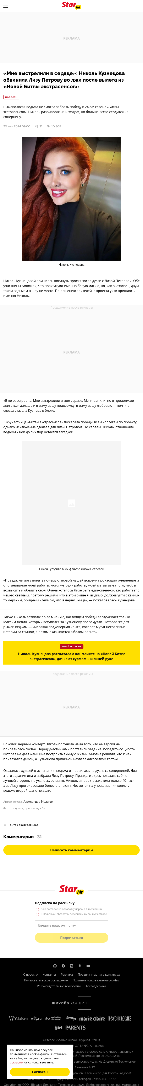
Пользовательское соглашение (46, 980)
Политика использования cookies (96, 980)
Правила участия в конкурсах (99, 974)
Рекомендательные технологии (59, 986)
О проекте (30, 974)
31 (38, 126)
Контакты (49, 974)
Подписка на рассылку (55, 903)
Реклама (67, 974)
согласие (52, 909)
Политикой (49, 914)
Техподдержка (96, 986)
